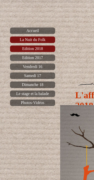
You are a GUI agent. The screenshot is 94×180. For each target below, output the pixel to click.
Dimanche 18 (32, 84)
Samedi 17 (32, 76)
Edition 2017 (32, 58)
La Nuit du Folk (33, 40)
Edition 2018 (32, 48)
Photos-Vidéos (32, 102)
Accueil (32, 30)
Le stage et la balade (32, 94)
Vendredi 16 (32, 66)
